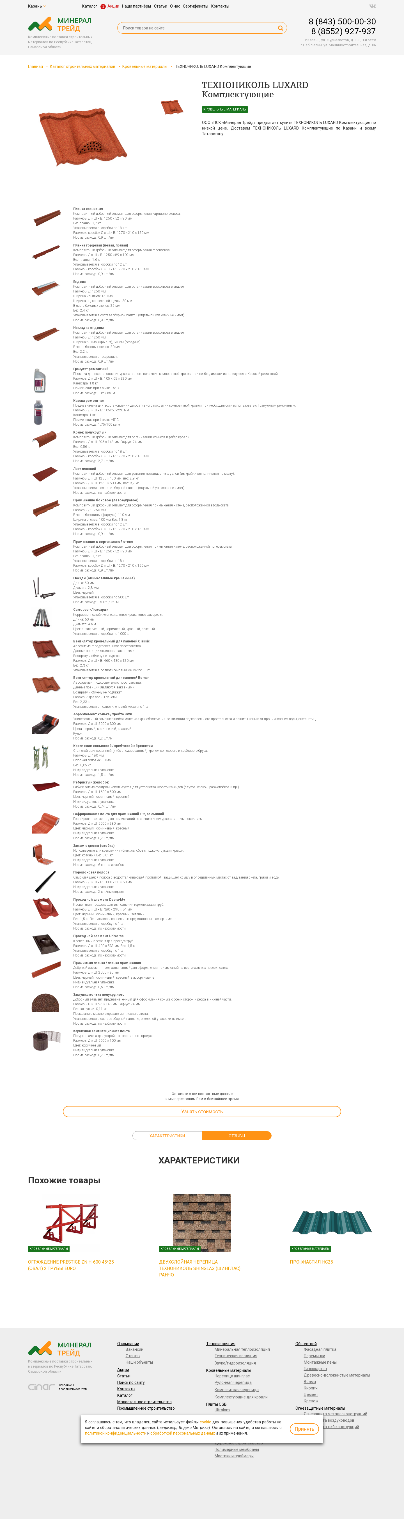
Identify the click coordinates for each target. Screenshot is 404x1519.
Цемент (311, 1394)
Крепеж (311, 1401)
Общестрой (306, 1343)
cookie (205, 1422)
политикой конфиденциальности (115, 1433)
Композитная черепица (237, 1389)
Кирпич (311, 1388)
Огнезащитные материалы (320, 1408)
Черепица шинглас (232, 1376)
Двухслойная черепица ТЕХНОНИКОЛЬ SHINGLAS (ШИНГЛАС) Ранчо (199, 1268)
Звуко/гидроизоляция (235, 1363)
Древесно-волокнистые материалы (337, 1375)
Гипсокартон (315, 1368)
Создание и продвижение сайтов (73, 1387)
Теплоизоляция (220, 1343)
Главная (35, 66)
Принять (304, 1429)
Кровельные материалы (144, 66)
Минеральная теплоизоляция (242, 1349)
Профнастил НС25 (311, 1262)
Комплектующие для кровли (241, 1397)
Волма (310, 1381)
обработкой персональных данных (182, 1433)
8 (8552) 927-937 (343, 31)
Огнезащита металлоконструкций (335, 1414)
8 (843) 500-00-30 (342, 21)
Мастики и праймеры (234, 1456)
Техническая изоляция (236, 1356)
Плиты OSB (216, 1404)
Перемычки (314, 1356)
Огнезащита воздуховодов (329, 1420)
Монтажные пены (320, 1362)
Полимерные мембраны (237, 1449)
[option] (83, 137)
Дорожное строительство (239, 1443)
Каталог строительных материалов (82, 66)
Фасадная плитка (320, 1349)
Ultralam (222, 1410)
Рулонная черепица (233, 1382)
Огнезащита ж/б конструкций (331, 1427)
